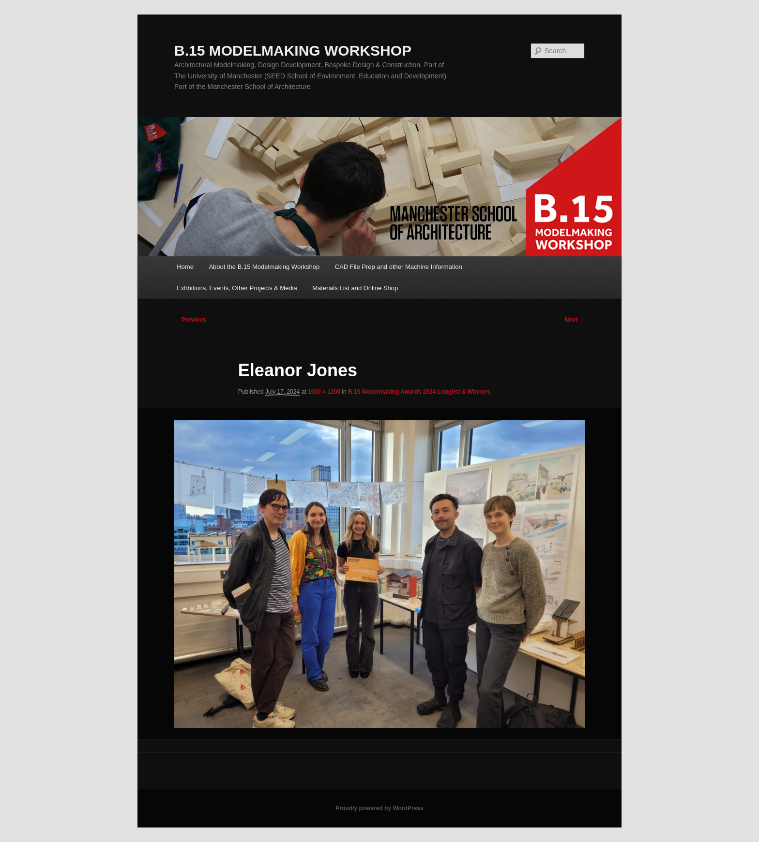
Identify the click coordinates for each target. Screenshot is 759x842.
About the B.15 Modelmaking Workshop (264, 266)
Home (185, 266)
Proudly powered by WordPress (379, 808)
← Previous (190, 319)
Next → (575, 319)
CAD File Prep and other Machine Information (398, 266)
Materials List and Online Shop (355, 288)
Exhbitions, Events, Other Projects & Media (237, 288)
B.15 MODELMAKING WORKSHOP (292, 51)
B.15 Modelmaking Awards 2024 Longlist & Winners (419, 391)
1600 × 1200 (324, 391)
